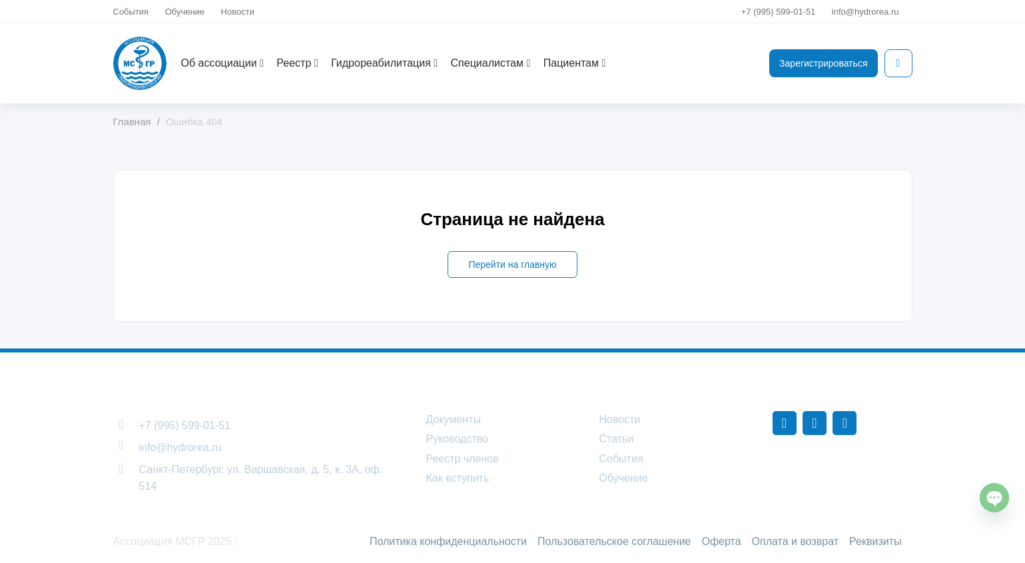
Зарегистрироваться (823, 63)
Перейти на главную (512, 264)
